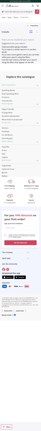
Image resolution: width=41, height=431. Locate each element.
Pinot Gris (6, 240)
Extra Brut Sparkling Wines (13, 118)
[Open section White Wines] (37, 207)
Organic (5, 155)
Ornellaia (5, 175)
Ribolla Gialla (7, 233)
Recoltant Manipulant (10, 138)
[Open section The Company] (28, 362)
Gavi (3, 219)
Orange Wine (7, 134)
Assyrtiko (5, 212)
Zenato (5, 199)
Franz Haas (6, 192)
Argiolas (5, 196)
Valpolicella (6, 253)
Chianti (5, 274)
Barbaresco (6, 278)
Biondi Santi (7, 189)
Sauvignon (6, 244)
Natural (5, 159)
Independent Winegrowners (13, 152)
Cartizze (5, 104)
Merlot (4, 281)
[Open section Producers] (37, 167)
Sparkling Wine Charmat (12, 107)
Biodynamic (6, 145)
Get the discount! (20, 352)
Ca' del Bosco (7, 179)
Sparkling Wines (8, 90)
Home (3, 17)
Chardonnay (7, 237)
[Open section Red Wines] (37, 248)
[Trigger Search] (37, 12)
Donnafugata (7, 182)
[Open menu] (2, 6)
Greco (4, 216)
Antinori (5, 172)
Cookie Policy (20, 420)
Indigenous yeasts (9, 162)
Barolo (4, 260)
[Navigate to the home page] (12, 6)
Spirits (9, 17)
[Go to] (3, 379)
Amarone (5, 271)
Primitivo (5, 267)
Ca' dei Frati (6, 203)
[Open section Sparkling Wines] (37, 85)
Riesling (5, 226)
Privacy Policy (17, 347)
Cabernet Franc (8, 257)
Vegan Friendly (8, 131)
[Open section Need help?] (28, 368)
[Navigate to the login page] (33, 5)
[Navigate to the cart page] (37, 5)
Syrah (4, 284)
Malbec (5, 264)
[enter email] (20, 337)
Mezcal (16, 17)
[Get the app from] (8, 387)
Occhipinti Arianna (9, 186)
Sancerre (5, 230)
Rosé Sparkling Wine (10, 94)
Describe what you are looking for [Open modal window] (19, 11)
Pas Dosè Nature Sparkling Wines (15, 121)
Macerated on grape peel (12, 141)
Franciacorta (7, 101)
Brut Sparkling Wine (10, 114)
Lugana (5, 223)
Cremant (5, 111)
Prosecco (5, 97)
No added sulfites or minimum (14, 148)
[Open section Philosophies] (37, 126)
